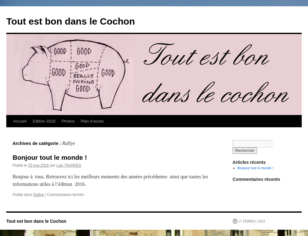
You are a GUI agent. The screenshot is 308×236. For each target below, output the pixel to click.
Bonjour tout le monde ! (50, 157)
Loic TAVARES (68, 165)
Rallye (38, 195)
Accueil (19, 121)
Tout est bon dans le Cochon (70, 21)
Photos (68, 121)
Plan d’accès (92, 121)
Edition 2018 (44, 121)
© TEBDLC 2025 (252, 221)
